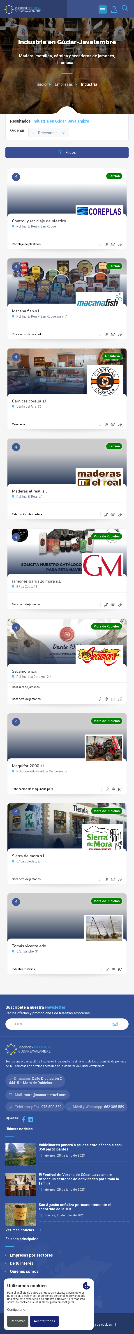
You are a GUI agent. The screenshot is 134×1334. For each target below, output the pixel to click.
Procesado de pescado (27, 334)
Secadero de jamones (26, 604)
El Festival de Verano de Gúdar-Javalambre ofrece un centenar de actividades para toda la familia (79, 1179)
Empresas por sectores (31, 1255)
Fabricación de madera (27, 514)
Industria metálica (23, 969)
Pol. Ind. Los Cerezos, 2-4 (32, 677)
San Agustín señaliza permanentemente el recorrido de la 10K (75, 1207)
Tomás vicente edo (29, 946)
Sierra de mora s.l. (28, 856)
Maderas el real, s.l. (30, 491)
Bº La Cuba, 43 (24, 586)
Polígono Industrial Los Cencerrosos (39, 771)
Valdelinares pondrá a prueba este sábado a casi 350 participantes (80, 1147)
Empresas (64, 84)
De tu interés (21, 1263)
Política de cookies (99, 1324)
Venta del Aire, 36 (27, 406)
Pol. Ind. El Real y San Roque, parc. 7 (39, 316)
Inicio (42, 84)
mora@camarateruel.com (45, 1095)
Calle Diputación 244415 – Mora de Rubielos (35, 1080)
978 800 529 (51, 1107)
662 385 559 (114, 1107)
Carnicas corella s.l (29, 401)
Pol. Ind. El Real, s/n (28, 496)
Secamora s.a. (24, 671)
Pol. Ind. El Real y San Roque (34, 226)
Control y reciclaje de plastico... (40, 221)
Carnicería (18, 424)
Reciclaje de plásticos (26, 244)
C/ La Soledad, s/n (27, 861)
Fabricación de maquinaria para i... (34, 789)
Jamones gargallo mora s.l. (36, 581)
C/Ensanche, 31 (25, 951)
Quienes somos (24, 1271)
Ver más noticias (23, 1230)
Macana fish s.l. (26, 311)
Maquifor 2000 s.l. (29, 766)
